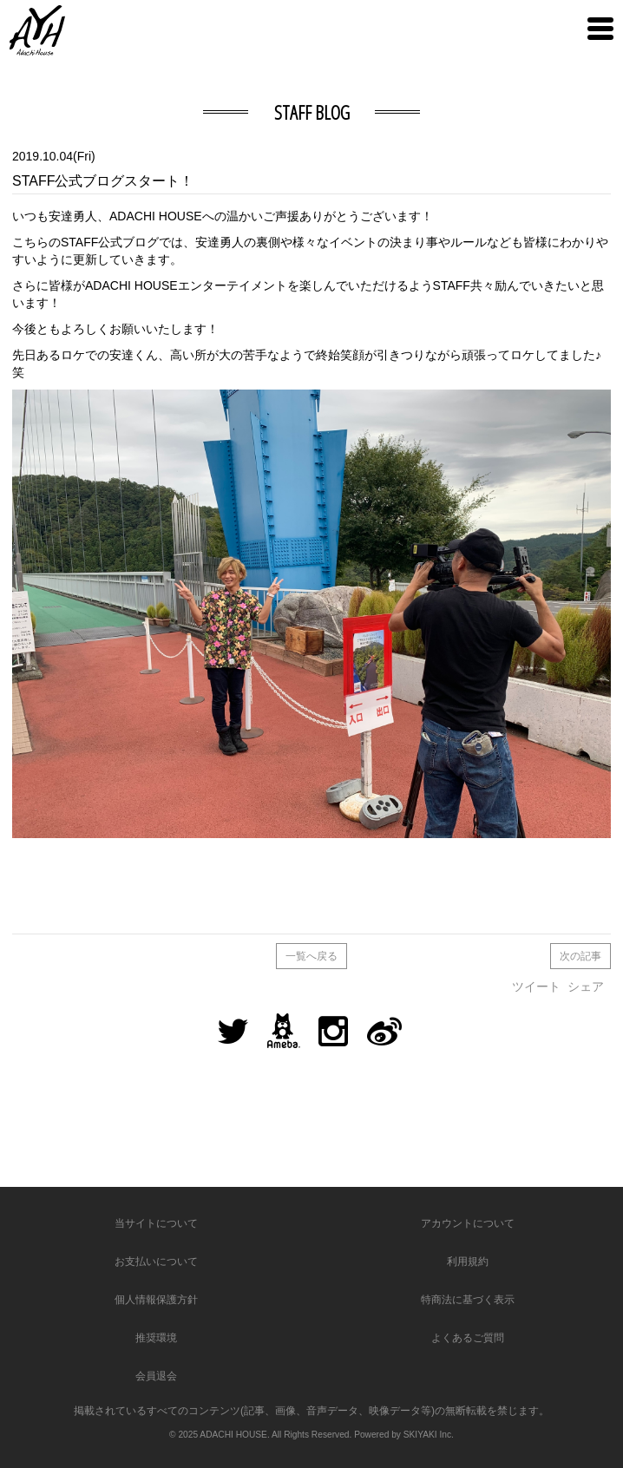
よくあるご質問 (467, 1338)
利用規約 (468, 1261)
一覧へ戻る (311, 956)
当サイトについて (156, 1223)
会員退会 (156, 1376)
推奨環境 (156, 1338)
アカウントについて (468, 1223)
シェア (585, 986)
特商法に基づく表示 (468, 1300)
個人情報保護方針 (156, 1300)
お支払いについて (156, 1261)
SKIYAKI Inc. (428, 1434)
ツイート (536, 986)
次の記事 (580, 956)
